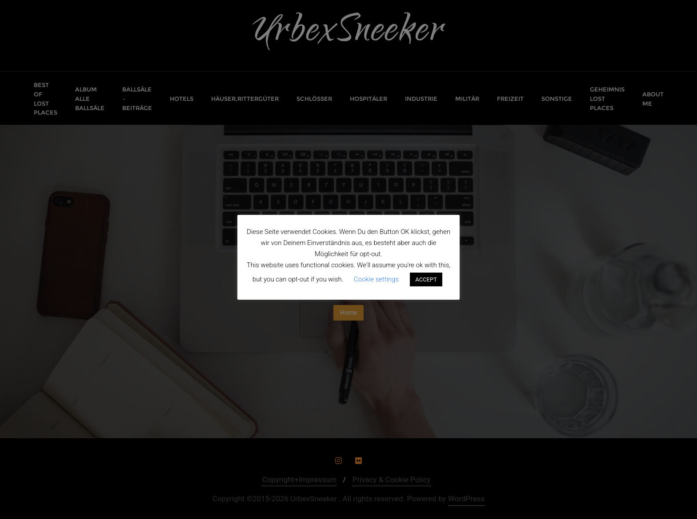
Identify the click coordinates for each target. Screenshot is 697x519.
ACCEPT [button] (426, 279)
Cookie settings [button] (376, 279)
